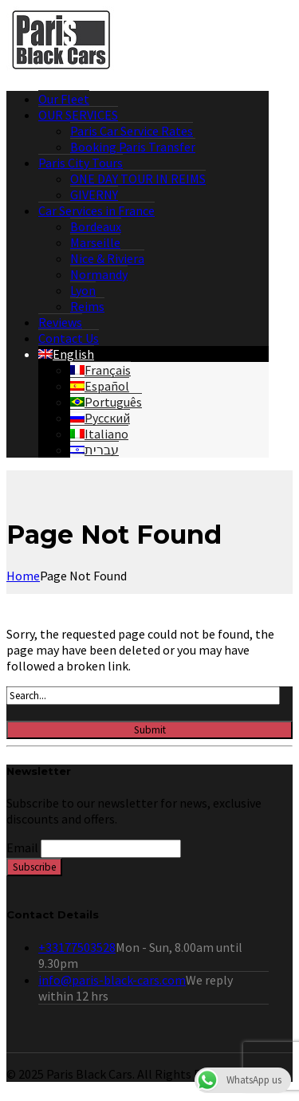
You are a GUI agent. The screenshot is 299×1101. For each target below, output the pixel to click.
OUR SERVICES (78, 115)
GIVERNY (94, 195)
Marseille (95, 242)
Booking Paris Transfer (132, 147)
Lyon (83, 290)
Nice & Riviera (107, 258)
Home (23, 576)
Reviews (60, 322)
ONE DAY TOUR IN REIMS (138, 179)
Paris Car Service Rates (131, 131)
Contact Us (68, 338)
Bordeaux (95, 226)
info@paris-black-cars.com (112, 980)
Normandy (99, 274)
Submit (150, 730)
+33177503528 (77, 947)
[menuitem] (66, 353)
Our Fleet (63, 99)
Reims (87, 306)
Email (22, 847)
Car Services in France (96, 210)
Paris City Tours (80, 163)
